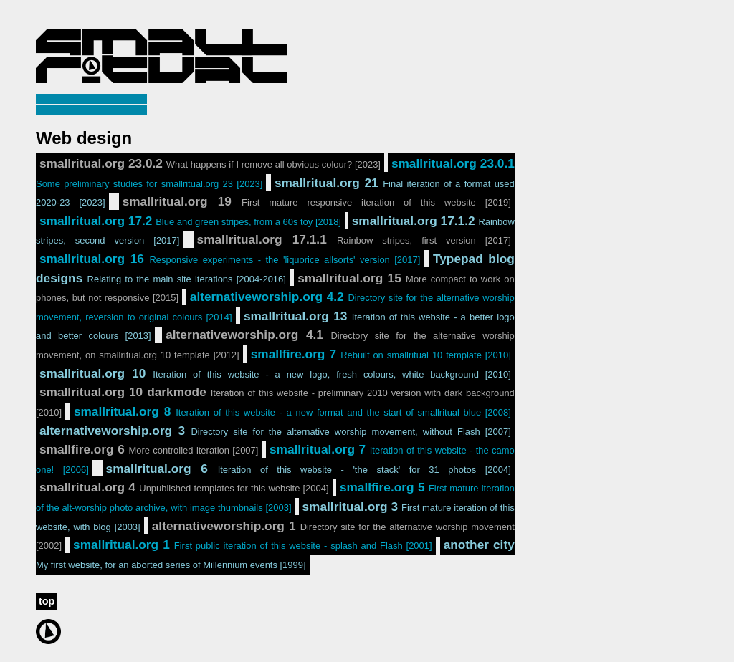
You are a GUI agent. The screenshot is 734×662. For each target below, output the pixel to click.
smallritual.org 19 (317, 201)
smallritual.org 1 (252, 544)
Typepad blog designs (275, 268)
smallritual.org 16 (229, 258)
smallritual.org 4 (184, 487)
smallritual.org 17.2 (190, 221)
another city (275, 553)
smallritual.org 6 (308, 468)
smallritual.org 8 (292, 411)
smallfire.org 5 (275, 496)
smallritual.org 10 (275, 373)
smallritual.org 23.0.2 (210, 163)
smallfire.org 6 (148, 449)
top (46, 601)
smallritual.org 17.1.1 (354, 239)
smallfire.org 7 (381, 354)
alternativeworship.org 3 (275, 430)
